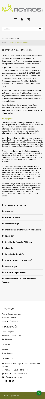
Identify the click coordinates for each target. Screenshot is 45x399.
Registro (7, 118)
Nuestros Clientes (9, 317)
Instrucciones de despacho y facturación (21, 229)
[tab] (22, 119)
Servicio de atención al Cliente (17, 242)
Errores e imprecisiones (14, 272)
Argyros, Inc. (14, 395)
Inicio (4, 42)
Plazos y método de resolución (17, 260)
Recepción (8, 236)
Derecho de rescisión (13, 254)
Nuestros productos (10, 321)
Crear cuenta (7, 353)
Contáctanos (7, 339)
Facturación (8, 211)
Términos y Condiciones (11, 335)
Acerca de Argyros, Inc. (11, 314)
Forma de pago (10, 223)
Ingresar (5, 349)
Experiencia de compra (14, 205)
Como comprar (8, 331)
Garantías (7, 248)
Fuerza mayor (9, 266)
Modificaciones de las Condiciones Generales (19, 280)
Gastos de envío (11, 217)
